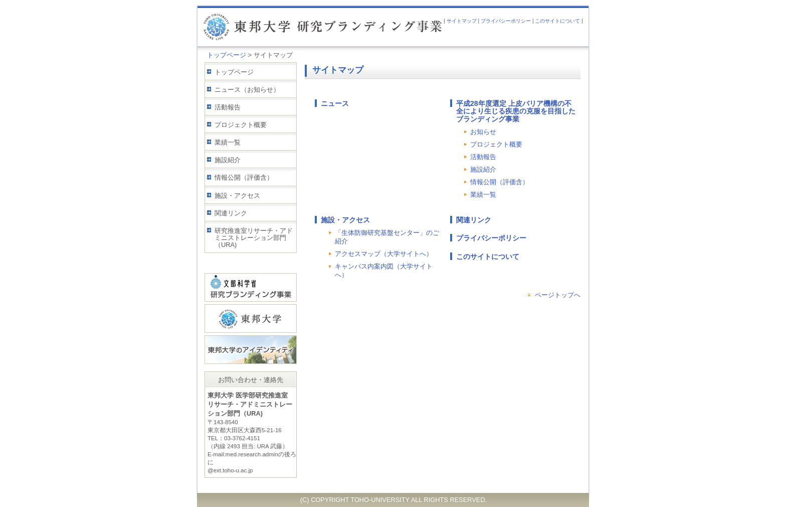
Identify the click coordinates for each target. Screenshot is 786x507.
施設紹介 (228, 160)
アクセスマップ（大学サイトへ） (384, 254)
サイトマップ (462, 21)
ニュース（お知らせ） (247, 89)
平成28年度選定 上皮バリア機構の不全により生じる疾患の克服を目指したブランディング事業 (515, 111)
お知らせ (483, 132)
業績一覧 (228, 142)
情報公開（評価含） (244, 177)
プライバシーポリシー (506, 21)
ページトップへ (557, 295)
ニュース (335, 103)
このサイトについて (557, 21)
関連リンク (231, 213)
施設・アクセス (237, 195)
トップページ (226, 55)
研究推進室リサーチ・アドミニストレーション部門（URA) (254, 237)
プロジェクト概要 (241, 125)
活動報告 (228, 107)
